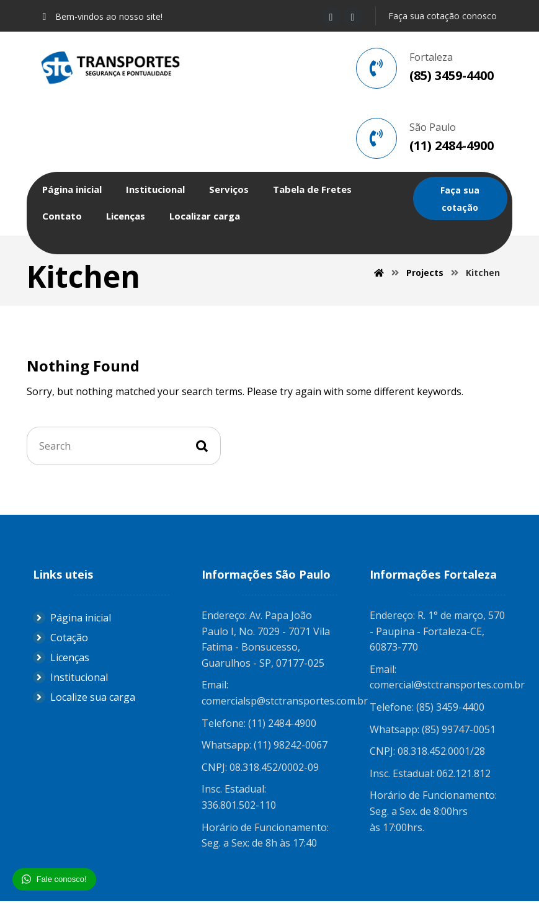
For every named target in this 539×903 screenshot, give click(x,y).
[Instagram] (353, 17)
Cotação (60, 639)
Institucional (70, 679)
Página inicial (72, 619)
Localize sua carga (84, 699)
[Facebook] (331, 17)
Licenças (61, 659)
